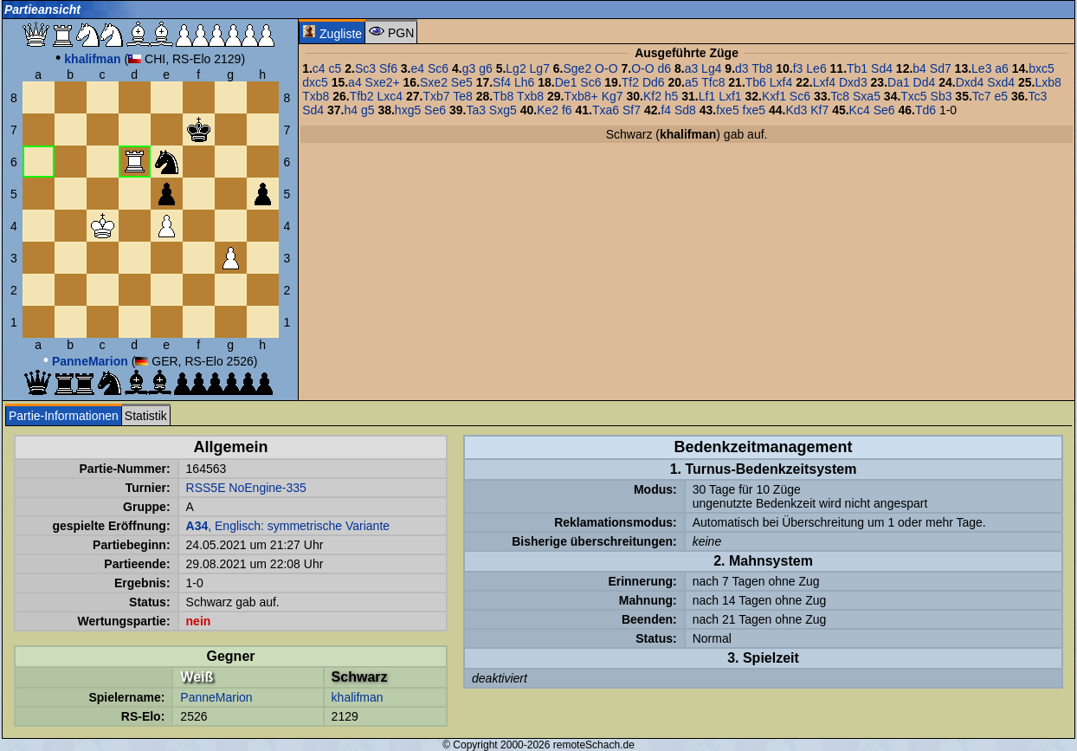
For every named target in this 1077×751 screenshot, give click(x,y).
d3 (742, 68)
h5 (672, 96)
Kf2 (652, 96)
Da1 (898, 82)
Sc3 (365, 68)
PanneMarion (216, 697)
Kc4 (859, 110)
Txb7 (435, 96)
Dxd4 (970, 82)
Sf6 (388, 68)
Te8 (463, 96)
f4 (666, 110)
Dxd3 (853, 82)
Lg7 (540, 68)
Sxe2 (434, 82)
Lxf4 (781, 82)
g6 (486, 68)
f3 (798, 68)
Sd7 (940, 68)
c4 (319, 68)
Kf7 (819, 110)
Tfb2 (362, 96)
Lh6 (524, 82)
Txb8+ (580, 96)
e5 (1002, 96)
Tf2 (630, 82)
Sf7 (631, 110)
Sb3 (941, 96)
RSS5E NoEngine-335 (246, 488)
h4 (351, 110)
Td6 (925, 110)
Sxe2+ (382, 82)
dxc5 (315, 82)
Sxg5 (503, 110)
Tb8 (761, 68)
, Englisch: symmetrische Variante (288, 526)
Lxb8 (1048, 82)
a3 (692, 68)
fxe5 (727, 110)
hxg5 (408, 110)
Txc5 (913, 96)
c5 (335, 68)
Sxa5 (866, 96)
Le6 (816, 68)
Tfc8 (713, 82)
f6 (567, 110)
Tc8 (839, 96)
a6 (1002, 68)
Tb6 (755, 82)
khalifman (358, 697)
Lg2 (516, 68)
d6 (664, 68)
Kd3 (796, 110)
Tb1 (857, 68)
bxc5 (1041, 68)
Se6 (435, 110)
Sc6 (438, 68)
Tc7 (981, 96)
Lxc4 (390, 96)
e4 (418, 68)
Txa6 (605, 110)
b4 (919, 68)
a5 (692, 82)
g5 (368, 110)
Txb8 (315, 96)
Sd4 (882, 68)
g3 (469, 68)
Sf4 (502, 82)
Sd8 (685, 110)
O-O (606, 68)
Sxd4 (1001, 82)
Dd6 (653, 82)
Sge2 (578, 68)
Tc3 (1037, 96)
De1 (566, 82)
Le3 (981, 68)
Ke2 (547, 110)
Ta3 (476, 110)
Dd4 (924, 82)
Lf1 (707, 96)
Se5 (462, 82)
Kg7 (612, 96)
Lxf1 (730, 96)
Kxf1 (774, 96)
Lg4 (711, 68)
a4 (355, 82)
